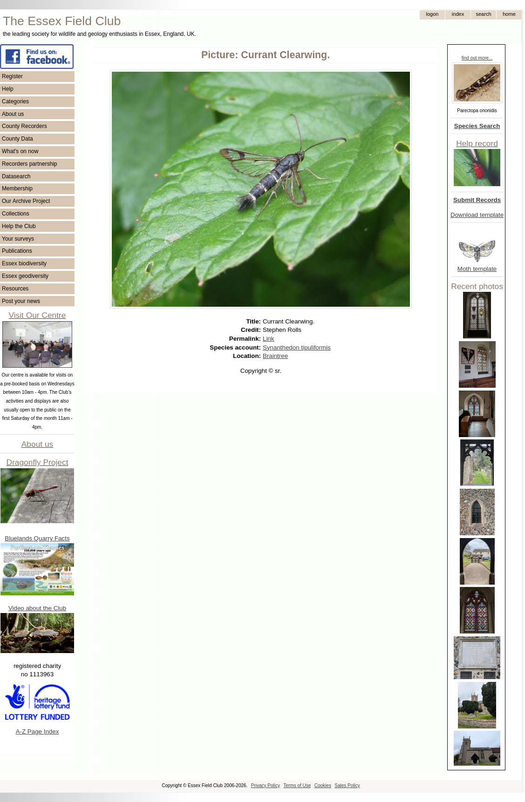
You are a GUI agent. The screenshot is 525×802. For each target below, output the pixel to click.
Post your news (21, 301)
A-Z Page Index (37, 731)
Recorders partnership (29, 164)
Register (12, 76)
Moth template (477, 268)
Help (8, 89)
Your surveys (18, 239)
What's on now (20, 151)
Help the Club (19, 226)
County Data (17, 138)
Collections (15, 213)
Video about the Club (37, 608)
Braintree (275, 355)
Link (268, 338)
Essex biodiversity (24, 263)
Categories (15, 101)
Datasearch (16, 176)
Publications (17, 251)
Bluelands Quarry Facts (37, 538)
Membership (17, 188)
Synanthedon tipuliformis (297, 347)
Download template (477, 214)
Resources (15, 288)
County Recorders (24, 126)
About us (13, 114)
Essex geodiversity (25, 276)
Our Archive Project (26, 201)
